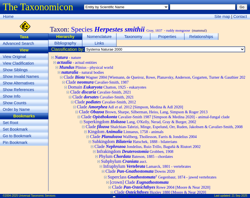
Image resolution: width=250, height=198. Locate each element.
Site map (222, 16)
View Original (14, 56)
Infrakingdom (135, 151)
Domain (107, 87)
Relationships (201, 36)
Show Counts (14, 103)
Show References (18, 89)
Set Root (10, 122)
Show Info (11, 96)
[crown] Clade (139, 182)
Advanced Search (18, 43)
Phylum (136, 156)
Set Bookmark (15, 129)
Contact (240, 16)
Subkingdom (134, 141)
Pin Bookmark (15, 142)
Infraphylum (147, 166)
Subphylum (124, 161)
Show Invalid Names (21, 76)
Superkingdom (139, 121)
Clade (156, 77)
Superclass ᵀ (162, 177)
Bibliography (65, 43)
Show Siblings (15, 70)
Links (99, 43)
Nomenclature (99, 36)
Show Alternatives (18, 83)
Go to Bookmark (17, 136)
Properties (167, 36)
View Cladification (18, 63)
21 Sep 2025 (239, 195)
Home (8, 16)
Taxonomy (133, 36)
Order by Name (16, 109)
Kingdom (126, 131)
